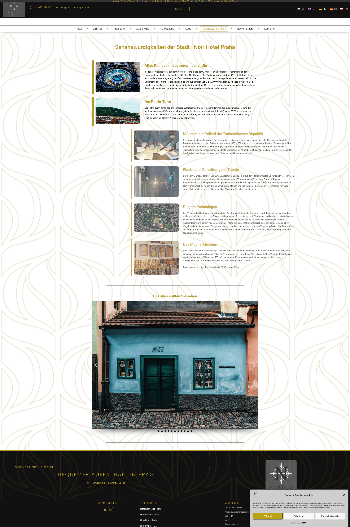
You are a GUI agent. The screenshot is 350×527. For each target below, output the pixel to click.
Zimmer (97, 28)
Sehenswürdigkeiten (214, 28)
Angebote (119, 28)
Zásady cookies (296, 523)
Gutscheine (142, 28)
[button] (343, 495)
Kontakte (269, 28)
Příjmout (267, 516)
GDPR (304, 523)
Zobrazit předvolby (330, 516)
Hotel (78, 28)
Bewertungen (245, 28)
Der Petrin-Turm (158, 102)
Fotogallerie (167, 28)
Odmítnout (299, 516)
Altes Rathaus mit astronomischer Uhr (176, 65)
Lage (188, 28)
